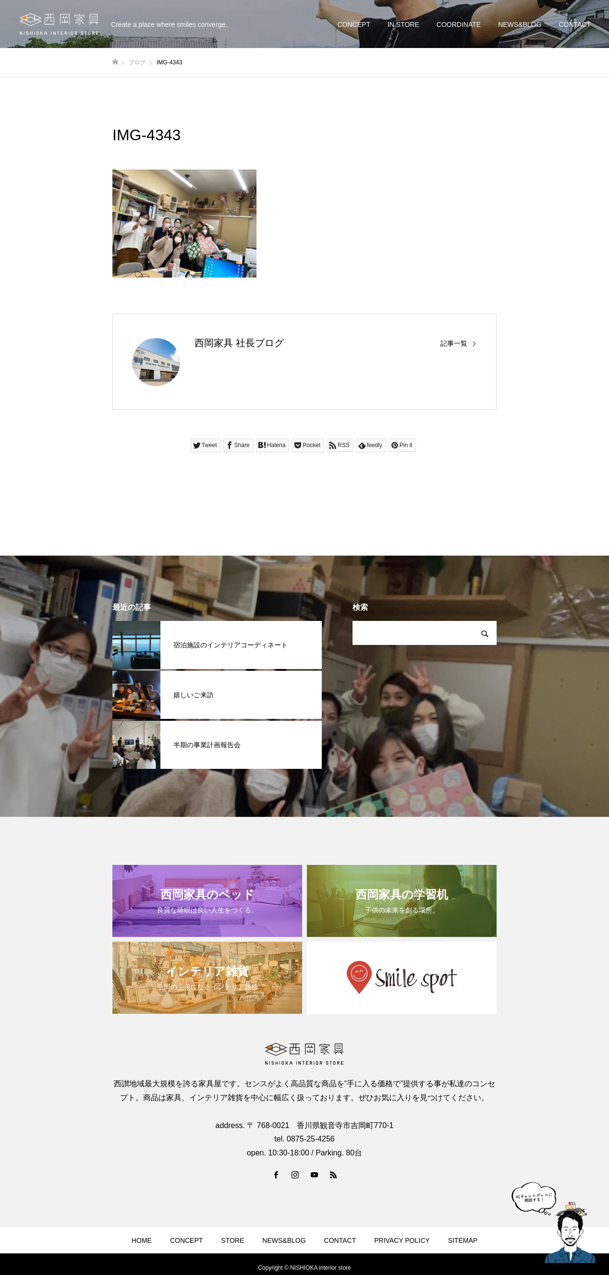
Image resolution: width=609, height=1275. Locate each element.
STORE (232, 1240)
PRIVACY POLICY (401, 1240)
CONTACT (575, 24)
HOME (142, 1240)
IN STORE (403, 24)
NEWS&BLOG (519, 24)
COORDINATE (459, 24)
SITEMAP (462, 1240)
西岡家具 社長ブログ (239, 343)
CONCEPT (353, 24)
